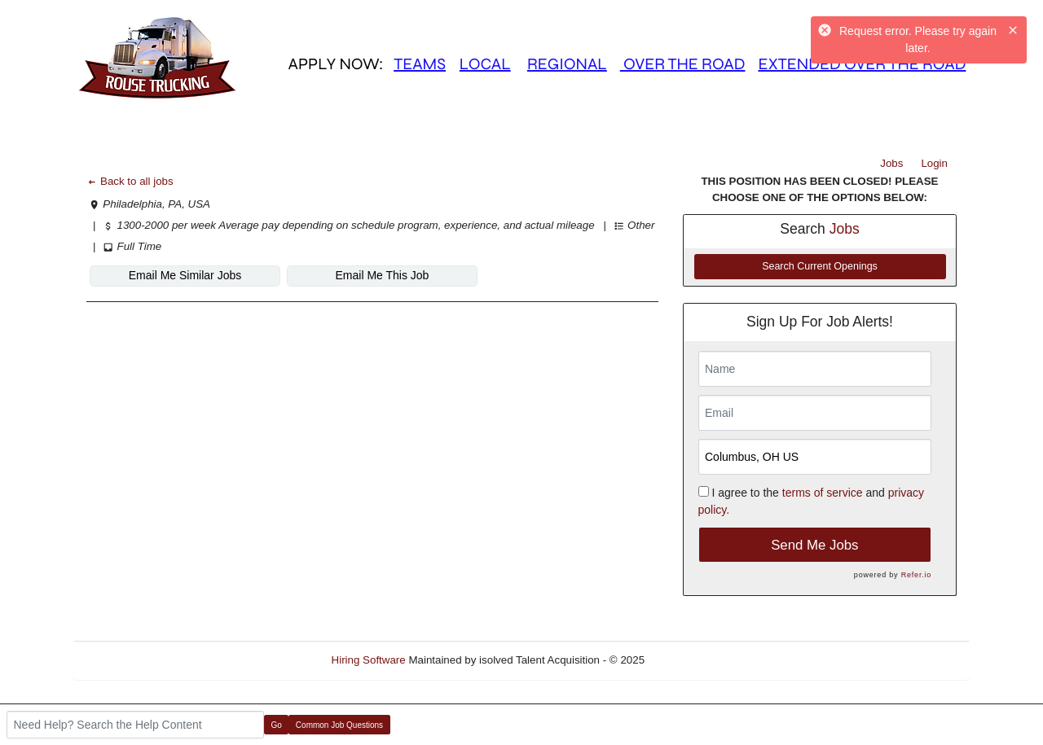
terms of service (822, 492)
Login (934, 163)
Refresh (693, 660)
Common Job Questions (339, 725)
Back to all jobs (130, 181)
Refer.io (916, 575)
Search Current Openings (820, 266)
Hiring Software (369, 660)
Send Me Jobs (814, 545)
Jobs (891, 163)
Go (276, 725)
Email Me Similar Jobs (185, 275)
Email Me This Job (382, 275)
